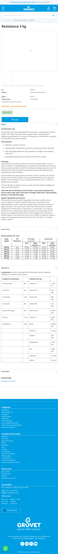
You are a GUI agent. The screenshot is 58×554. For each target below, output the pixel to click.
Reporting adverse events (11, 462)
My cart (4, 476)
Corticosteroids (7, 421)
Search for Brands (8, 427)
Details (3, 124)
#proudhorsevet (7, 441)
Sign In (48, 9)
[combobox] (29, 15)
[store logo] (29, 8)
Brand (32, 20)
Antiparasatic (6, 416)
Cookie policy (6, 458)
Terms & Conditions (9, 460)
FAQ (3, 447)
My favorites (6, 474)
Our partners (6, 451)
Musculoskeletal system (10, 423)
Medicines (5, 410)
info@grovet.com (13, 493)
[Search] (53, 15)
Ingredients (5, 268)
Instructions (5, 229)
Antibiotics (5, 419)
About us (5, 436)
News (4, 443)
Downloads (5, 371)
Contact (4, 449)
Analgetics (5, 414)
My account (6, 472)
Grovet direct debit (8, 454)
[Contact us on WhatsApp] (6, 548)
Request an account (9, 478)
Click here (13, 503)
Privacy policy (6, 456)
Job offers (5, 445)
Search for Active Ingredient (12, 425)
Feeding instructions (8, 381)
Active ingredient (21, 20)
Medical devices (7, 412)
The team (5, 439)
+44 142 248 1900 (43, 2)
